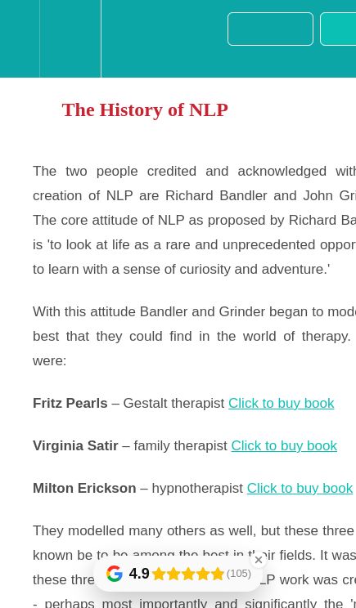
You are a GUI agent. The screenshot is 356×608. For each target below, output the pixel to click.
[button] (19, 39)
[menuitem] (70, 39)
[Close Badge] (258, 560)
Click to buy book (281, 403)
